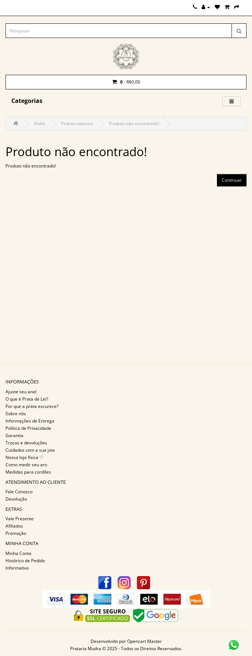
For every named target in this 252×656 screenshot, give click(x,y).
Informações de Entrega (29, 421)
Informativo (17, 568)
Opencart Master (144, 641)
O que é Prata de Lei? (26, 399)
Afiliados (14, 526)
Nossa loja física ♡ (24, 457)
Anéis (39, 123)
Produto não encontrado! (134, 123)
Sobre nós (15, 413)
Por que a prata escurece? (31, 406)
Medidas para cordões (28, 472)
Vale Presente (19, 519)
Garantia (14, 435)
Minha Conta (18, 553)
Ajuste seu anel (21, 392)
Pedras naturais (77, 123)
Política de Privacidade (28, 428)
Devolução (16, 499)
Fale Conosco (19, 492)
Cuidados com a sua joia (30, 450)
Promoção (15, 533)
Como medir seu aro (26, 465)
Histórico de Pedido (25, 560)
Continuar (232, 180)
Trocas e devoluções (26, 443)
